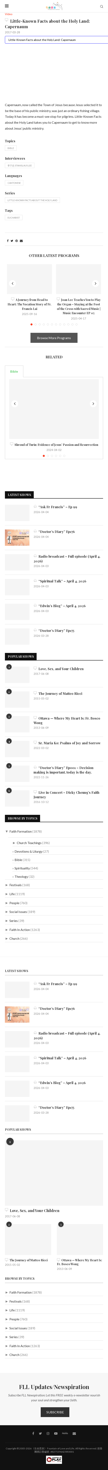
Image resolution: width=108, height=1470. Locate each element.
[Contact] (74, 1433)
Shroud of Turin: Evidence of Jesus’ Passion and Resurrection (54, 445)
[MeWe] (65, 1433)
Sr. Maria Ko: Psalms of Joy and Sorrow (67, 743)
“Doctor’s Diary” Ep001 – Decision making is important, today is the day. (63, 770)
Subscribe (55, 1412)
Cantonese (14, 183)
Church (14, 938)
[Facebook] (33, 1433)
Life (12, 894)
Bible (11, 148)
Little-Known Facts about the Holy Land (32, 200)
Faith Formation (20, 831)
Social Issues (18, 912)
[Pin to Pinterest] (16, 240)
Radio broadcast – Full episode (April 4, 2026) (67, 558)
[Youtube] (55, 1433)
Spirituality (22, 868)
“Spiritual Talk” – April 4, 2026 (60, 581)
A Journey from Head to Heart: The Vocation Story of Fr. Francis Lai (29, 304)
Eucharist (14, 217)
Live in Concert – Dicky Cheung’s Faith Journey (66, 794)
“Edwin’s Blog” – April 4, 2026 (60, 606)
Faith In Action (19, 930)
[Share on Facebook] (8, 240)
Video (8, 14)
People (14, 903)
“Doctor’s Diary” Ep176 (54, 531)
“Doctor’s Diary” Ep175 (54, 630)
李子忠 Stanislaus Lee (20, 165)
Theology (21, 876)
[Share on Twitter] (12, 240)
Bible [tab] (14, 371)
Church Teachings (29, 843)
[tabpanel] (54, 418)
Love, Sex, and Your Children (59, 669)
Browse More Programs (54, 338)
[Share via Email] (21, 240)
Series (13, 921)
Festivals (15, 885)
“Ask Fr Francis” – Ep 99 (55, 507)
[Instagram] (48, 1433)
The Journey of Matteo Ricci (58, 693)
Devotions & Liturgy (29, 851)
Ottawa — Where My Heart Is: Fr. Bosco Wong (67, 720)
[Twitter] (40, 1433)
